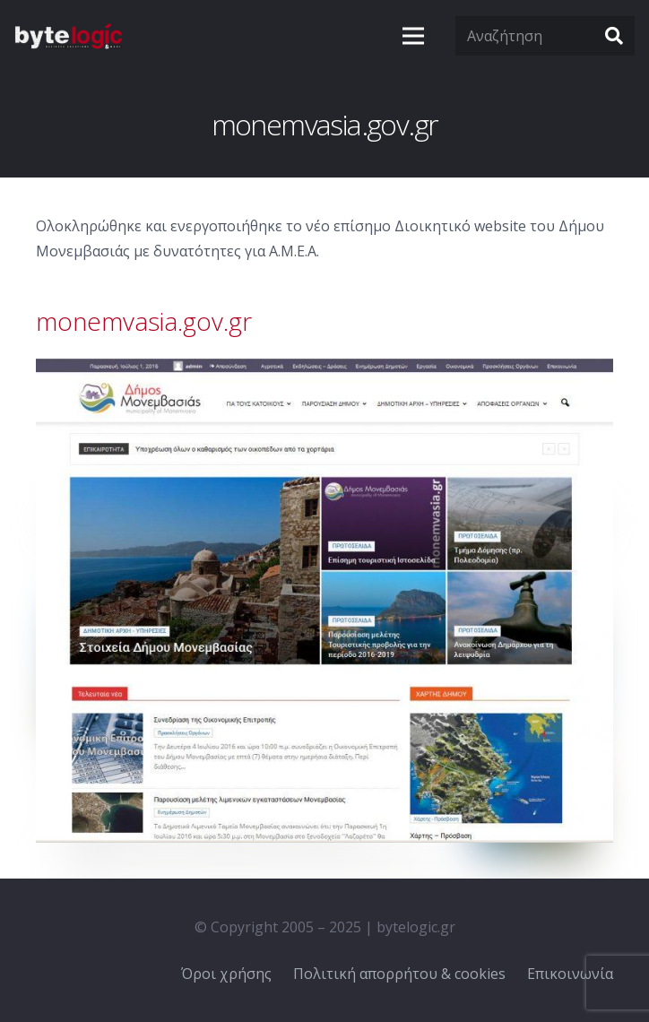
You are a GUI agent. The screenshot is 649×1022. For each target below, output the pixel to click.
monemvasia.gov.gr (144, 321)
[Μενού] (413, 35)
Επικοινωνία (570, 973)
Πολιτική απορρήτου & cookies (399, 973)
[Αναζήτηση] (545, 36)
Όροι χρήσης (226, 973)
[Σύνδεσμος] (68, 35)
